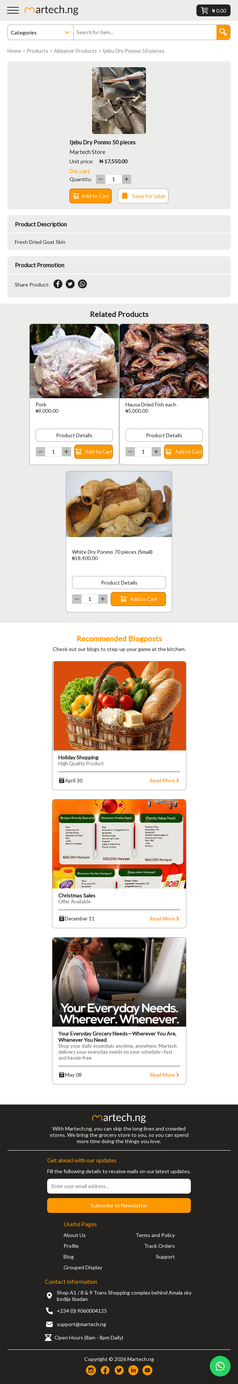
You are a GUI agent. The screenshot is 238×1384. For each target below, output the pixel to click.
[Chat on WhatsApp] (220, 1366)
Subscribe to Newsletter (119, 1205)
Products (37, 51)
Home (14, 51)
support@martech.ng (81, 1324)
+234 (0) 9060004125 (82, 1311)
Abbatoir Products (75, 51)
